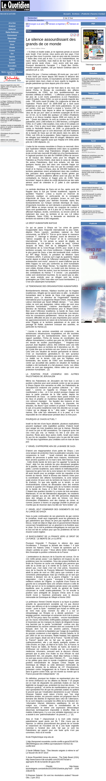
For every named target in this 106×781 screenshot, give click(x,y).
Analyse (12, 26)
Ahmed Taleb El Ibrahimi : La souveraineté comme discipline (92, 188)
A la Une (12, 23)
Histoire (93, 166)
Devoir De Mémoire (93, 124)
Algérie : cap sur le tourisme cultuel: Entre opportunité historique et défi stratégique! (10, 119)
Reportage (12, 38)
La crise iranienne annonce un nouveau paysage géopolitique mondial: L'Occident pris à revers (11, 111)
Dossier (12, 41)
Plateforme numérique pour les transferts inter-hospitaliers (92, 156)
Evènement (12, 35)
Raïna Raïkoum (12, 32)
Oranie (12, 47)
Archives (76, 14)
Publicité (85, 14)
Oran (12, 44)
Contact (102, 14)
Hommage (93, 183)
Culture (12, 60)
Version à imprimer (57, 24)
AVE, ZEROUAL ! (87, 98)
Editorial (12, 29)
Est (12, 54)
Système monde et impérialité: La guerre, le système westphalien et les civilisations (12, 127)
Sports (12, 57)
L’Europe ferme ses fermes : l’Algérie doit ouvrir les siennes (92, 211)
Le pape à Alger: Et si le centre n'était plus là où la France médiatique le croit (92, 113)
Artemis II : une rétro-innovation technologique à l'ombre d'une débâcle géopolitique (11, 94)
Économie (93, 206)
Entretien (93, 73)
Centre (12, 51)
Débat (12, 69)
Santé (93, 141)
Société (12, 63)
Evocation (12, 66)
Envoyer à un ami (36, 24)
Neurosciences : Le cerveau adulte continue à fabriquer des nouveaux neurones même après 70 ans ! (93, 148)
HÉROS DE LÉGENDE (8, 140)
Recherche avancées (36, 20)
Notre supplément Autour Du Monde (12, 73)
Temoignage (93, 93)
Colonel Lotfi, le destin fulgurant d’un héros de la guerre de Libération (93, 130)
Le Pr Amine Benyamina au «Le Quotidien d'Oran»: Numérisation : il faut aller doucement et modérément (93, 80)
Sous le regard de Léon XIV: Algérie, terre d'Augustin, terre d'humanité (10, 86)
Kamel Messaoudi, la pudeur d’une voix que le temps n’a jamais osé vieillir (91, 195)
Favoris (94, 14)
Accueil (67, 14)
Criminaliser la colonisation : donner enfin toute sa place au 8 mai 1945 (93, 172)
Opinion (93, 107)
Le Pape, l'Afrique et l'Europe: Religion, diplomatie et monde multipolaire (10, 102)
